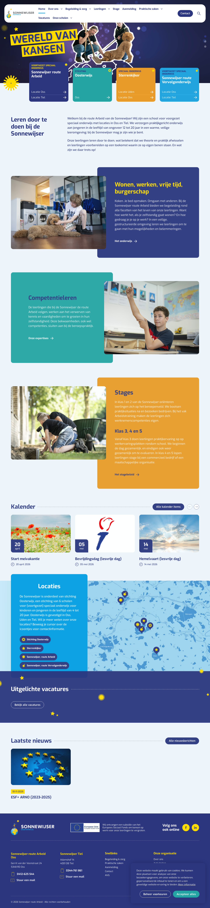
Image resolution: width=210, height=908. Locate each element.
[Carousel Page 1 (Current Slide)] (205, 36)
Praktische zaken (114, 863)
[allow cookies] (186, 894)
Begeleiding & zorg (115, 859)
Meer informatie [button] (187, 884)
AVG (107, 875)
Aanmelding (111, 867)
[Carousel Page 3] (205, 47)
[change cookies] (155, 894)
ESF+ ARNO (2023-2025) (31, 804)
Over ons (158, 859)
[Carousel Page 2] (205, 41)
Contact (109, 871)
